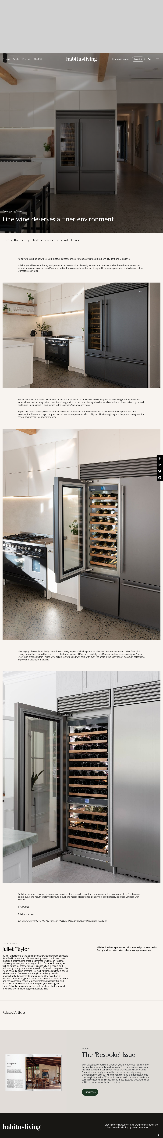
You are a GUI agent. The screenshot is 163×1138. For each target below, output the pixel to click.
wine (115, 950)
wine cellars (124, 950)
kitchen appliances (115, 947)
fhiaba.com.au (26, 914)
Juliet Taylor (16, 211)
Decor (5, 211)
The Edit (38, 59)
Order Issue (90, 1092)
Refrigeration (104, 950)
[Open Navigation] (157, 59)
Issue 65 (138, 59)
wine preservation (141, 950)
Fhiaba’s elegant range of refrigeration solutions (82, 921)
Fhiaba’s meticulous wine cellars (66, 268)
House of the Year (120, 59)
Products (26, 59)
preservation (150, 947)
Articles (16, 59)
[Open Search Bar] (149, 59)
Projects (6, 59)
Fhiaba (21, 899)
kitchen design (134, 947)
